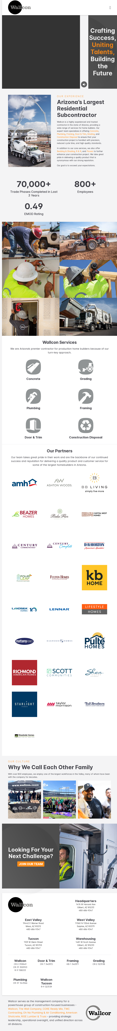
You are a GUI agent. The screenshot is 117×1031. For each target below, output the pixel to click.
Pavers (90, 151)
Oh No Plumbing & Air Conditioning (44, 1012)
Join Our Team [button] (31, 864)
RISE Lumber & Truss (33, 1016)
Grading (91, 134)
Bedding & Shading (66, 151)
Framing (70, 134)
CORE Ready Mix (53, 1008)
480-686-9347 (86, 910)
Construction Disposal (67, 137)
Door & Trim (80, 134)
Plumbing (61, 134)
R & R (78, 151)
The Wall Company (31, 1008)
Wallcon (13, 1008)
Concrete (94, 131)
